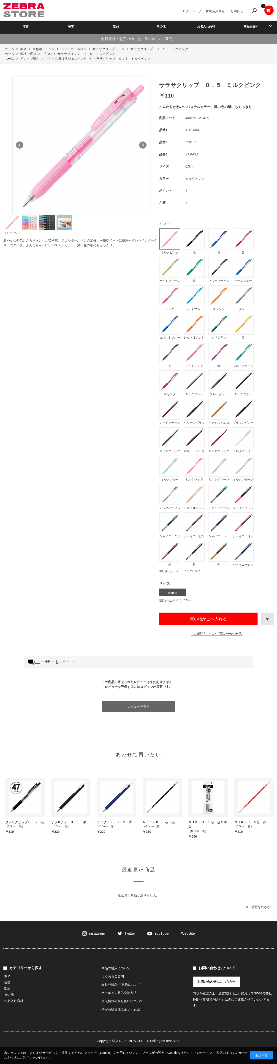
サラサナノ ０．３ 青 (114, 822)
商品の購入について (115, 968)
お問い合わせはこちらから (216, 981)
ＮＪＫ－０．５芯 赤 (250, 822)
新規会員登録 (215, 11)
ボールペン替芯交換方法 (119, 993)
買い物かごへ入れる (208, 619)
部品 (116, 26)
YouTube (161, 933)
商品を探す (251, 26)
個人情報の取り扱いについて (122, 1001)
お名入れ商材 (206, 26)
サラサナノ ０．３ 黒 (68, 822)
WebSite (188, 933)
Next (143, 145)
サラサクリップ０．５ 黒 (24, 822)
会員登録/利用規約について (121, 984)
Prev (19, 145)
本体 (26, 26)
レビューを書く (138, 706)
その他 (161, 26)
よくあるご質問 (112, 976)
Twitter (129, 933)
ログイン (189, 11)
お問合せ (236, 11)
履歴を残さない (262, 907)
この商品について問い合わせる (216, 634)
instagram (97, 933)
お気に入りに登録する (267, 619)
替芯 (71, 26)
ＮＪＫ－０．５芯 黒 (159, 822)
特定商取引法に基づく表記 (120, 1009)
